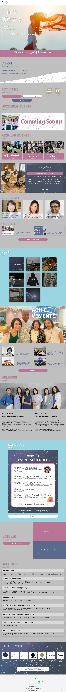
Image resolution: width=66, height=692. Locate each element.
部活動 (22, 100)
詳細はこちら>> (33, 53)
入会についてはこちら (16, 545)
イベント (11, 96)
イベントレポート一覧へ (33, 239)
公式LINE (33, 594)
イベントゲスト (32, 96)
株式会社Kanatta (33, 688)
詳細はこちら (45, 189)
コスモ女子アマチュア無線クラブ (33, 690)
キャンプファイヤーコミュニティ (11, 593)
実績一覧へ (33, 372)
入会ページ (23, 602)
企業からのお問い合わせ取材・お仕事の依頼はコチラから (33, 671)
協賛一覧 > (61, 667)
